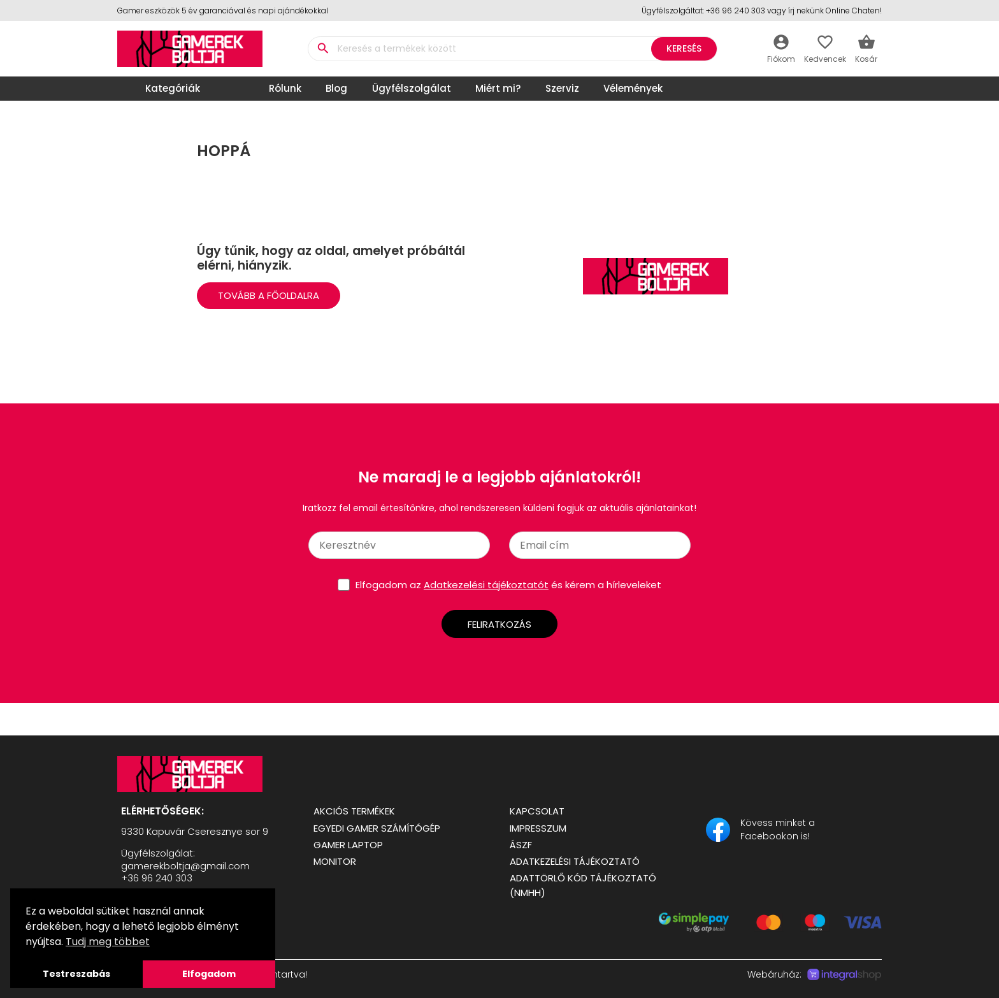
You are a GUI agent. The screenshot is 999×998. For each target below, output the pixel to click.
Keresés (683, 48)
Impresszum (538, 828)
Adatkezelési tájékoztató (575, 861)
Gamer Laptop (348, 844)
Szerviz (562, 88)
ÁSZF (521, 844)
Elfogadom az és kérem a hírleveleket (508, 584)
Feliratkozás (499, 624)
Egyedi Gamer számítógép (376, 828)
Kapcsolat (537, 811)
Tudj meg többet (108, 941)
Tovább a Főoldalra (268, 295)
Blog (336, 88)
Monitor (334, 861)
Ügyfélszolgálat (411, 88)
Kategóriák (162, 88)
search (322, 48)
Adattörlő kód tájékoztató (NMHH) (583, 885)
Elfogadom (209, 973)
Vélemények (633, 88)
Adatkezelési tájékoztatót (486, 584)
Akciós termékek (354, 811)
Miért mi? (498, 88)
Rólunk (285, 88)
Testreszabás (76, 973)
